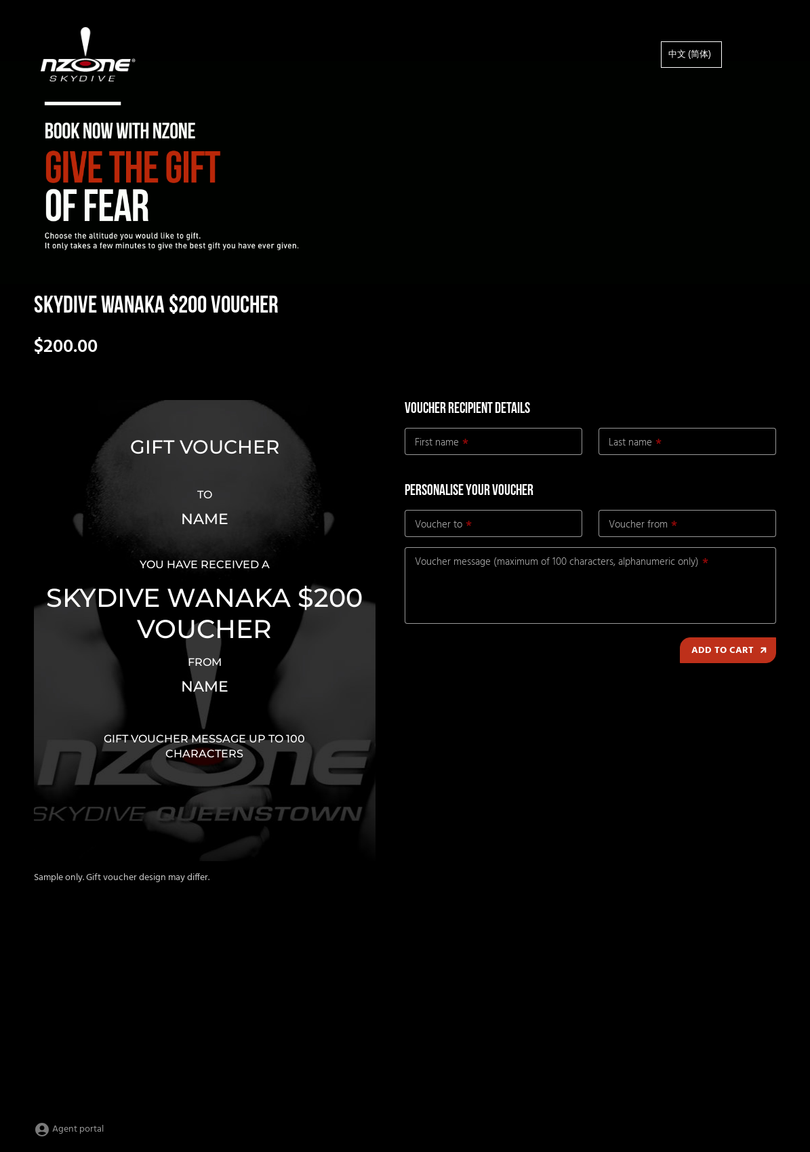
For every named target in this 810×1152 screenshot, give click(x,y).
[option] (691, 54)
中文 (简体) (689, 54)
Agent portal (69, 1129)
